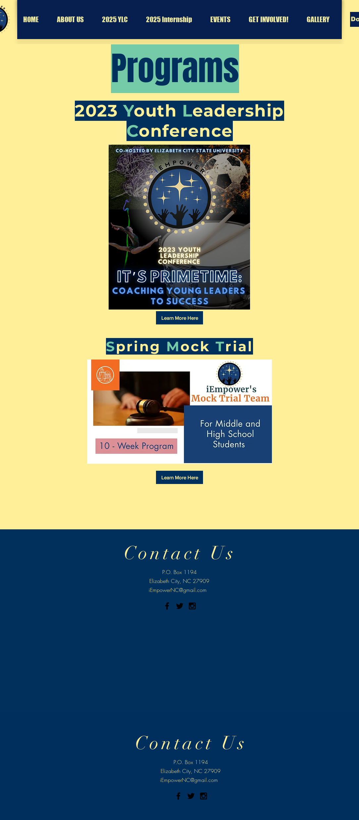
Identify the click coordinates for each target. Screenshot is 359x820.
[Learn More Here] (179, 317)
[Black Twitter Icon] (179, 606)
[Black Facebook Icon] (167, 606)
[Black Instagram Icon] (192, 606)
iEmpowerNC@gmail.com (178, 590)
